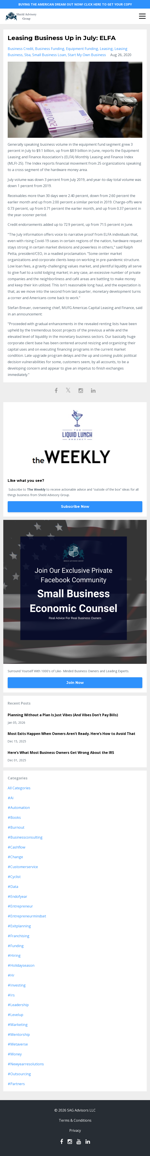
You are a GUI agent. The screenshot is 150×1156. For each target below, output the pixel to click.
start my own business (87, 54)
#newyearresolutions (26, 1064)
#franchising (18, 935)
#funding (16, 945)
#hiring (14, 955)
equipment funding (82, 48)
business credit (20, 48)
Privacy (75, 1130)
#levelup (15, 1014)
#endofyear (17, 896)
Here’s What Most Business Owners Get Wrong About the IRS (61, 752)
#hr (11, 975)
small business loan (49, 54)
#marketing (18, 1024)
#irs (11, 995)
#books (14, 817)
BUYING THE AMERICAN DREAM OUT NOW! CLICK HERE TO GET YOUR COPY (75, 4)
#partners (16, 1083)
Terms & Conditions (75, 1120)
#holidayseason (21, 965)
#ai (10, 797)
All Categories (19, 788)
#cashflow (16, 847)
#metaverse (18, 1044)
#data (13, 886)
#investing (17, 985)
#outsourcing (19, 1073)
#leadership (18, 1004)
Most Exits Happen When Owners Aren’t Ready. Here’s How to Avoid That (71, 733)
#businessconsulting (25, 837)
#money (15, 1054)
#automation (19, 807)
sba (27, 54)
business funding (49, 48)
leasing (106, 48)
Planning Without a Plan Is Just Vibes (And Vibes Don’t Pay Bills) (63, 714)
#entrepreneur (20, 906)
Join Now (75, 683)
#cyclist (14, 876)
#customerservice (23, 866)
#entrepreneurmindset (27, 916)
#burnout (16, 827)
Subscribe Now (75, 506)
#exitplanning (19, 926)
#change (15, 856)
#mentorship (19, 1034)
